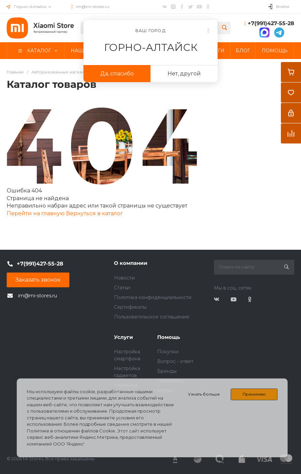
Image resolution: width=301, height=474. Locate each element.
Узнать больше (204, 394)
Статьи (122, 288)
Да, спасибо (117, 73)
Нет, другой (184, 73)
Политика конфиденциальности (152, 297)
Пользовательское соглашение (151, 317)
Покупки (167, 352)
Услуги (123, 337)
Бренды (167, 371)
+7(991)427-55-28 (271, 23)
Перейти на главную (36, 213)
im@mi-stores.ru (92, 6)
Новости (124, 278)
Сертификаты (130, 307)
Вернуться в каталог (94, 213)
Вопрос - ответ (175, 361)
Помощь (168, 337)
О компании (130, 263)
